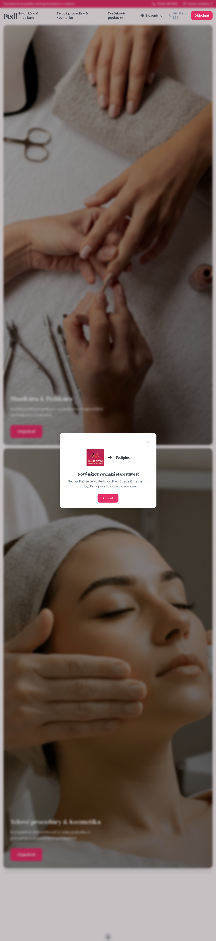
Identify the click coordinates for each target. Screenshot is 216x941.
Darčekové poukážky (116, 15)
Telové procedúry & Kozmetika (72, 15)
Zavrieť (108, 498)
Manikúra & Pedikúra (29, 15)
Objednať (201, 15)
